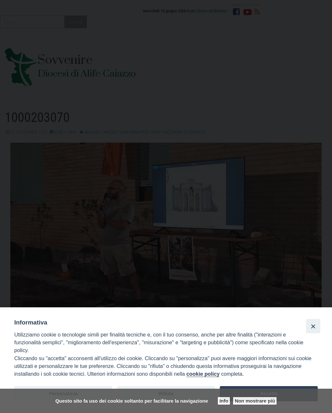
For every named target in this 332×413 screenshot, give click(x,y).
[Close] (313, 326)
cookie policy (203, 374)
